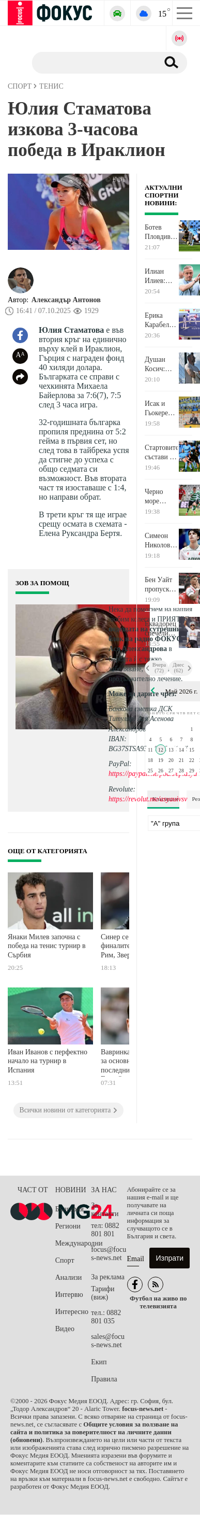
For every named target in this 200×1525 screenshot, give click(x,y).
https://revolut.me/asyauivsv (148, 799)
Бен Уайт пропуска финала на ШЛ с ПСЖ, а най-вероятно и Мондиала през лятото (161, 585)
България (69, 1209)
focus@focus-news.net (108, 1254)
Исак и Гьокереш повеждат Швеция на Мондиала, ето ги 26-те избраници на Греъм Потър (161, 408)
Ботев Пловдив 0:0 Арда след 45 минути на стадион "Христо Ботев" (160, 232)
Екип (98, 1362)
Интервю (69, 1294)
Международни (73, 1243)
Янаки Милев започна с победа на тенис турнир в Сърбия (47, 946)
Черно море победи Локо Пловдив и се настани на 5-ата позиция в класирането (161, 496)
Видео (64, 1329)
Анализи (68, 1277)
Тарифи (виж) (102, 1293)
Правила (104, 1379)
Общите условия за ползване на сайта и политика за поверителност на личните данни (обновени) (94, 1432)
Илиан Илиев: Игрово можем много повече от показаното (161, 276)
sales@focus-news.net (108, 1341)
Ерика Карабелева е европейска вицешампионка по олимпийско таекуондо (161, 320)
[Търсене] (91, 62)
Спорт (64, 1260)
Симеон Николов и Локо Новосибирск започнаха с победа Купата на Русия (161, 540)
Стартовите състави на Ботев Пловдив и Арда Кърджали (161, 452)
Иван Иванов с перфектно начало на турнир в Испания (47, 1061)
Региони (68, 1226)
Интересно (71, 1312)
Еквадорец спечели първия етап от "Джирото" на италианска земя (161, 629)
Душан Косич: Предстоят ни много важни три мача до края (160, 364)
